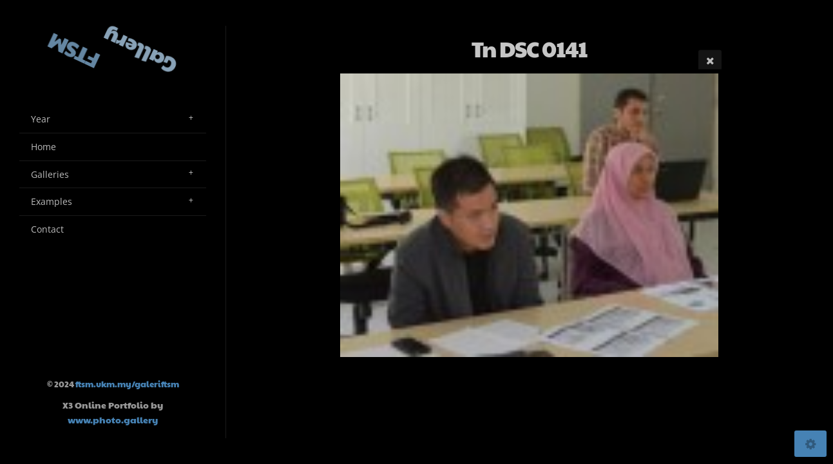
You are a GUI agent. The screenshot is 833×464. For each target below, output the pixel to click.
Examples (51, 201)
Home (43, 146)
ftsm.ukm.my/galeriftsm (127, 384)
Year (40, 119)
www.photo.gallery (113, 419)
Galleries (50, 174)
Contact (47, 229)
